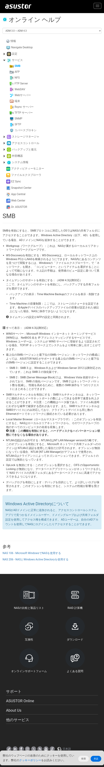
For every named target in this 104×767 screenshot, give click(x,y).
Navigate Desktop (22, 47)
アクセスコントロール (25, 143)
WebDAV (20, 89)
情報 (13, 41)
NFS (17, 77)
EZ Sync (16, 181)
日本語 (64, 748)
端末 (17, 101)
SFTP (18, 124)
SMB (17, 66)
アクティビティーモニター (27, 168)
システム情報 (20, 162)
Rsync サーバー (24, 107)
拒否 (83, 758)
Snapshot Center (21, 187)
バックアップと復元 (24, 149)
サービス (17, 60)
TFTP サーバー (24, 112)
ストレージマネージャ (25, 136)
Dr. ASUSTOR (19, 207)
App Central (18, 194)
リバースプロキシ (26, 130)
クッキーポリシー (30, 760)
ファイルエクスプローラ (26, 175)
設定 (14, 53)
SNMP (18, 118)
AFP (17, 72)
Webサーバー (23, 95)
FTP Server (21, 83)
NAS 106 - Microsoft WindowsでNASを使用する (32, 553)
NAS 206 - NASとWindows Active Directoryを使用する (35, 559)
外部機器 (17, 155)
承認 (96, 758)
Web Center (18, 200)
